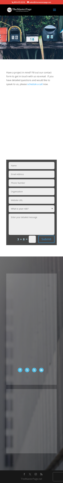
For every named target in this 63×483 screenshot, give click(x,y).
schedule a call (35, 84)
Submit (46, 239)
